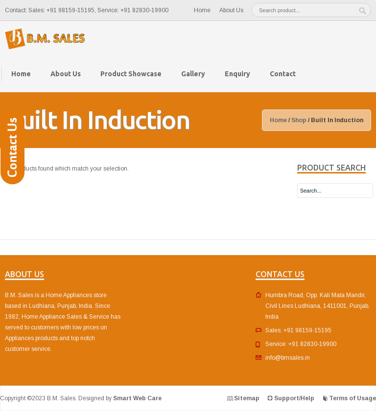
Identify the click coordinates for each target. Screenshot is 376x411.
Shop (298, 120)
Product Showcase (131, 74)
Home (202, 10)
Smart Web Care (137, 398)
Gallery (193, 74)
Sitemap (246, 398)
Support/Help (294, 398)
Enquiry (237, 74)
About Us (231, 10)
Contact (283, 74)
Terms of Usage (352, 398)
